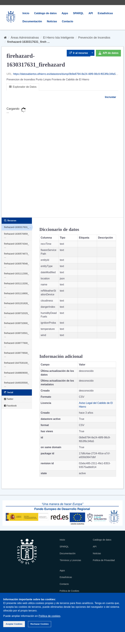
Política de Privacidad (104, 560)
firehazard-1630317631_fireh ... (28, 41)
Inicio (25, 13)
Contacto (67, 21)
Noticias (52, 21)
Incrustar (110, 97)
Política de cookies (49, 616)
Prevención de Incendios (94, 37)
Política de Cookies (69, 591)
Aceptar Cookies (14, 624)
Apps (65, 13)
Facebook (10, 405)
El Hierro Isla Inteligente (58, 37)
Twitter (8, 399)
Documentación (32, 21)
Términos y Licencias (70, 560)
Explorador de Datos (22, 86)
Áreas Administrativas (25, 37)
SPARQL (78, 13)
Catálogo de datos (45, 13)
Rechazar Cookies (39, 624)
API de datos (108, 53)
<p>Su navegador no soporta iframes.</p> (62, 158)
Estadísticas (105, 13)
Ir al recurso (78, 53)
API (91, 13)
